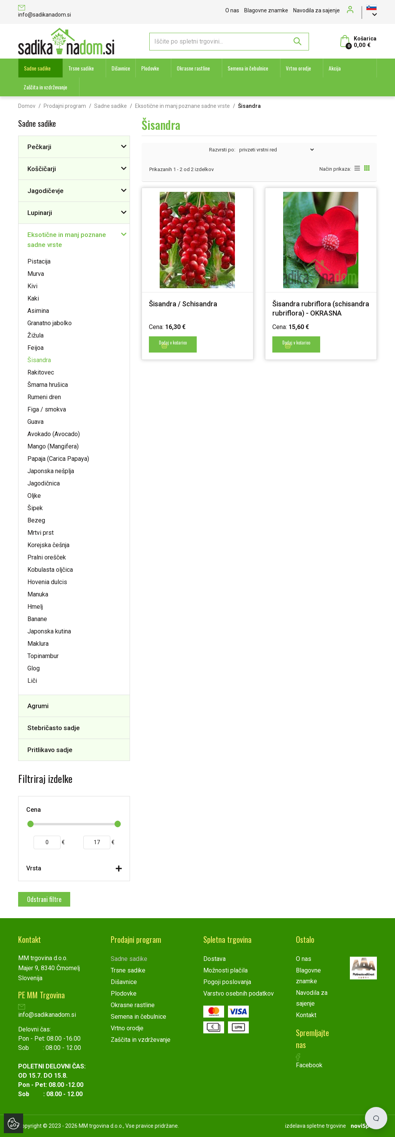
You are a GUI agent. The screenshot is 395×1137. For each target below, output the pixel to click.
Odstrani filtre (44, 899)
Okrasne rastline (193, 68)
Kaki (33, 298)
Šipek (35, 508)
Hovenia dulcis (47, 582)
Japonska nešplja (50, 471)
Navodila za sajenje (316, 10)
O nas (232, 10)
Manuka (37, 594)
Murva (35, 273)
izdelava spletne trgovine (315, 1126)
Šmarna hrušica (47, 384)
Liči (32, 680)
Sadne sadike (37, 68)
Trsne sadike (81, 68)
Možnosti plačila (225, 970)
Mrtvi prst (40, 532)
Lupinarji (39, 213)
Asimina (38, 310)
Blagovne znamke (266, 10)
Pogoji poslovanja (227, 982)
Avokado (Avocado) (53, 434)
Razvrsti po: (222, 150)
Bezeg (36, 520)
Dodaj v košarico (173, 343)
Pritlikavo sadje (50, 750)
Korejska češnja (48, 545)
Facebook (309, 1061)
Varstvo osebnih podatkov (238, 993)
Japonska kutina (49, 631)
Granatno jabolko (49, 323)
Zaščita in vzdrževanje (45, 87)
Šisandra (39, 360)
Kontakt (306, 1015)
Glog (33, 668)
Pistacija (39, 261)
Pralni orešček (46, 557)
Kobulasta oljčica (50, 569)
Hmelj (35, 606)
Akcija (335, 68)
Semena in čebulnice (248, 68)
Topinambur (43, 656)
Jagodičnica (43, 483)
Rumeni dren (44, 397)
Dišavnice (120, 68)
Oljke (34, 495)
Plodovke (150, 68)
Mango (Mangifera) (53, 446)
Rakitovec (40, 372)
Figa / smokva (46, 409)
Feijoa (35, 347)
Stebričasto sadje (53, 728)
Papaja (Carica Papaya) (58, 458)
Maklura (38, 643)
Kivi (32, 286)
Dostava (214, 958)
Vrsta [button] (33, 868)
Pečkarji (39, 147)
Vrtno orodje (298, 68)
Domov (26, 106)
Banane (37, 619)
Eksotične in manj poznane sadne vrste (182, 106)
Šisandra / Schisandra (183, 304)
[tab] (74, 870)
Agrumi (38, 706)
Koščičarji (41, 169)
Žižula (35, 335)
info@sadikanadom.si (44, 12)
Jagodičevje (45, 191)
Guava (35, 421)
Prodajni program (65, 106)
